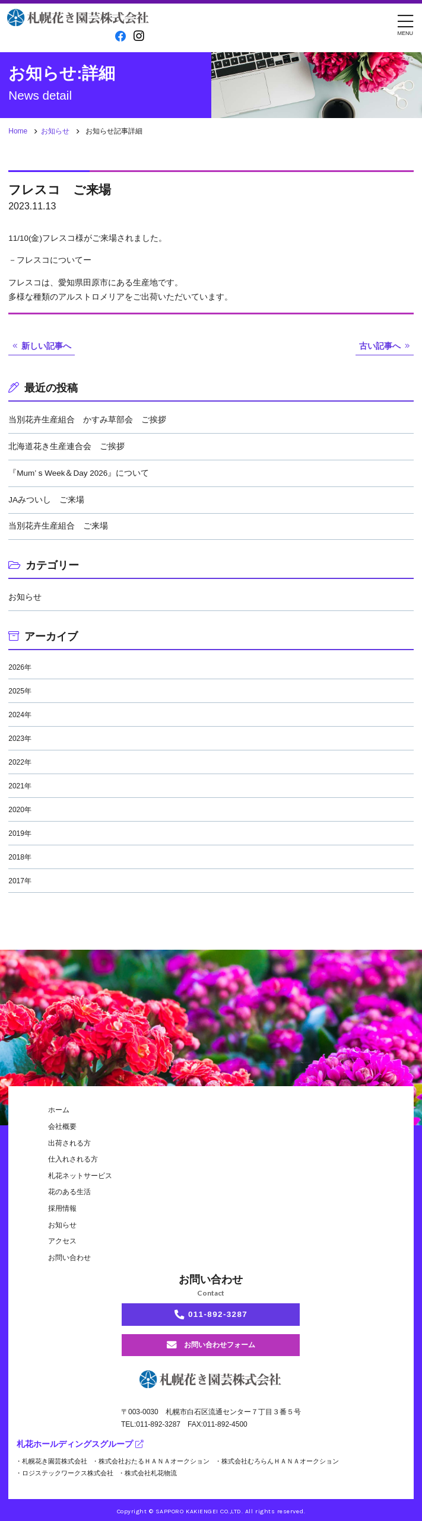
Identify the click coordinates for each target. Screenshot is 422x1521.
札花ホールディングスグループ (80, 1444)
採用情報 (62, 1208)
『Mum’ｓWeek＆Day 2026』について (78, 473)
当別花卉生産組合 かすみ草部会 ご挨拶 (87, 419)
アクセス (62, 1241)
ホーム (58, 1110)
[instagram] (139, 36)
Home (17, 131)
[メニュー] (406, 24)
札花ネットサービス (80, 1176)
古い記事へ (380, 346)
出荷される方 (69, 1143)
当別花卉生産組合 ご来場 (58, 525)
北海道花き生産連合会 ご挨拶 (66, 446)
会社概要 (62, 1126)
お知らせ (55, 131)
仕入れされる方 (73, 1159)
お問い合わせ (69, 1257)
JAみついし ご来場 (46, 499)
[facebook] (120, 36)
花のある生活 (69, 1192)
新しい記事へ (46, 346)
